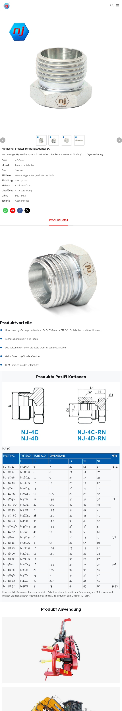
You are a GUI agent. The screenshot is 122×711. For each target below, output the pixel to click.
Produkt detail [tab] (58, 220)
